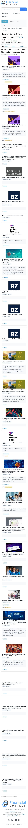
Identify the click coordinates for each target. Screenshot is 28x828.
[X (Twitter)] (8, 820)
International (19, 28)
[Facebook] (12, 820)
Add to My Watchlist (5, 44)
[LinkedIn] (15, 820)
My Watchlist (15, 13)
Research (22, 46)
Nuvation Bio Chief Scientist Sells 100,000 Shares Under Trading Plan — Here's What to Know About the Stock (13, 471)
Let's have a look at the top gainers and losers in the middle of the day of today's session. (13, 390)
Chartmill (5, 152)
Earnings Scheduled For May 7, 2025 (12, 338)
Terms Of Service (16, 815)
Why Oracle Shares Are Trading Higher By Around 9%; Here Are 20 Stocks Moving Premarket (12, 781)
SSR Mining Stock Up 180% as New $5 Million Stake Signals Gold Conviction (13, 96)
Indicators (4, 16)
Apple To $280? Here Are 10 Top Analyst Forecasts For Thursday (12, 683)
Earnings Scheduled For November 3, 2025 (13, 177)
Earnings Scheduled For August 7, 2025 (12, 314)
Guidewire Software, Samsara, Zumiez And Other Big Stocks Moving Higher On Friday (13, 553)
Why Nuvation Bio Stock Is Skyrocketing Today (12, 503)
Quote (6, 46)
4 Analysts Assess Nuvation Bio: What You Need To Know (13, 202)
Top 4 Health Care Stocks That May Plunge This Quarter (13, 731)
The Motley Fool (6, 79)
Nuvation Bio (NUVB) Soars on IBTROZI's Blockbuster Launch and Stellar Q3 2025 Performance (12, 261)
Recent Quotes (5, 13)
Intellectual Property (8, 607)
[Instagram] (19, 820)
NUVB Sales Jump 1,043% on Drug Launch (13, 600)
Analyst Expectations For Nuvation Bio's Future (12, 291)
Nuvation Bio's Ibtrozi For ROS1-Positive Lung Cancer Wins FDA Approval (13, 655)
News (9, 28)
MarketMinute (6, 277)
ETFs (18, 21)
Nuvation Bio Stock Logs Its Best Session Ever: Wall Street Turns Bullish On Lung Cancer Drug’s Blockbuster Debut (14, 158)
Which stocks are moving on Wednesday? (13, 361)
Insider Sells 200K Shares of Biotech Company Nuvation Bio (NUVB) (14, 67)
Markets (4, 21)
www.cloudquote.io (14, 811)
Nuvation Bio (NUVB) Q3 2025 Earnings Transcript (12, 442)
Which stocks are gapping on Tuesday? (12, 215)
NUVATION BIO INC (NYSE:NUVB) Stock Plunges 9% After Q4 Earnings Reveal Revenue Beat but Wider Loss (14, 146)
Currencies (13, 28)
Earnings (6, 456)
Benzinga (5, 186)
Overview (4, 28)
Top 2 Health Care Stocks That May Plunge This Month (13, 577)
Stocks (11, 21)
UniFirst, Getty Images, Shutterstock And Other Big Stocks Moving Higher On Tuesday (14, 707)
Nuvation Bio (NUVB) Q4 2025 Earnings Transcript (12, 234)
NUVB (20, 37)
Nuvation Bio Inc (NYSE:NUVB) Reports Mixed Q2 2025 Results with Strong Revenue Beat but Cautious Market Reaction (14, 622)
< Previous (4, 54)
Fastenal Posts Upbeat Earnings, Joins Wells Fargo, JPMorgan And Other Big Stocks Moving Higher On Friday (14, 755)
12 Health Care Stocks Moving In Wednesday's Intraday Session (13, 419)
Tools (4, 25)
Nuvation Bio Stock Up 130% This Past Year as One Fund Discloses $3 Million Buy (13, 125)
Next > (15, 54)
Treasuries (5, 30)
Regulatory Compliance (10, 111)
